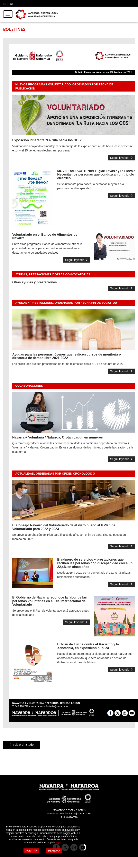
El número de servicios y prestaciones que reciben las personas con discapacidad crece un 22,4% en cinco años (94, 563)
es (4, 4)
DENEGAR (54, 850)
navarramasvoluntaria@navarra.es (49, 706)
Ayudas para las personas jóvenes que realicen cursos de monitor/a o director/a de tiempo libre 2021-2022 (66, 356)
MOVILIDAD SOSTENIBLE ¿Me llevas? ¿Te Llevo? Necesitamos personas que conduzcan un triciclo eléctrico (96, 174)
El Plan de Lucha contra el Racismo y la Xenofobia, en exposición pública (88, 646)
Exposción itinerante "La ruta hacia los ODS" (47, 140)
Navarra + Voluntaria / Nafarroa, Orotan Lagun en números (57, 437)
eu (11, 4)
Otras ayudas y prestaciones (34, 282)
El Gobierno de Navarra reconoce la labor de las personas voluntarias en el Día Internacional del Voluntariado (49, 601)
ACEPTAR (31, 850)
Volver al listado (21, 745)
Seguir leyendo (121, 157)
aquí (58, 842)
